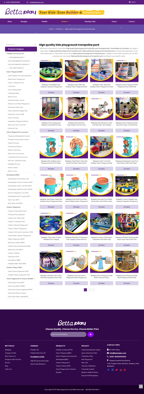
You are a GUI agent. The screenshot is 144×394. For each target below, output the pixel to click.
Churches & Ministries (89, 366)
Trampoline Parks (87, 356)
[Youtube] (107, 2)
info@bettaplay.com (118, 353)
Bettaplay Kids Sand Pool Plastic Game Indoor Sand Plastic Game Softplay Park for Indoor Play (101, 200)
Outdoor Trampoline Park (16, 221)
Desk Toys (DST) (14, 200)
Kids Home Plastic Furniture (17, 293)
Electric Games (13, 167)
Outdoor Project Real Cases (17, 211)
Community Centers (88, 369)
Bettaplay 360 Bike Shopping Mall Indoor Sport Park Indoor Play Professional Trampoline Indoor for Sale (126, 238)
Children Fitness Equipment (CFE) (19, 275)
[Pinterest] (115, 2)
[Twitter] (102, 2)
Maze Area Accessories (16, 153)
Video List (8, 369)
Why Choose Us (10, 356)
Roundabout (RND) (14, 260)
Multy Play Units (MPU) (15, 249)
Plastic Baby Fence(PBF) (16, 282)
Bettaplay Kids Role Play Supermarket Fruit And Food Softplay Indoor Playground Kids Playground (76, 124)
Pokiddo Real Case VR (38, 353)
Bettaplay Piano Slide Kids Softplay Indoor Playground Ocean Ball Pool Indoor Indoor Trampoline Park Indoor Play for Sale (101, 86)
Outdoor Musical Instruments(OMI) (19, 246)
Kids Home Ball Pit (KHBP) (16, 286)
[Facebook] (94, 2)
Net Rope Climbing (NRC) (16, 242)
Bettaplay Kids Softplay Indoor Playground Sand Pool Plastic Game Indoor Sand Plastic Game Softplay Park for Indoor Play (51, 162)
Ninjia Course (12, 97)
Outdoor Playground (13, 207)
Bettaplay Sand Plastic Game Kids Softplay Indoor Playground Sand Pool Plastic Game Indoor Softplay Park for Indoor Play (51, 200)
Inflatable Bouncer (14, 164)
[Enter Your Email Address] (68, 334)
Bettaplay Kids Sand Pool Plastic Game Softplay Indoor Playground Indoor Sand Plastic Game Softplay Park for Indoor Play (76, 200)
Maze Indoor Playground (16, 79)
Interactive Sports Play (15, 107)
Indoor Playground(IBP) (15, 72)
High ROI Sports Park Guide (39, 361)
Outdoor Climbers (14, 253)
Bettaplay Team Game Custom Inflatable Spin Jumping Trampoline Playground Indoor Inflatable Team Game (51, 238)
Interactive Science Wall (16, 114)
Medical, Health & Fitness (90, 372)
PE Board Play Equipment (16, 214)
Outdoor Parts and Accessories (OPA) (20, 232)
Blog (6, 366)
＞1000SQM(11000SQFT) (16, 57)
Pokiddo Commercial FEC (15, 53)
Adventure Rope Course (16, 100)
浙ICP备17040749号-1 (93, 389)
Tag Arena (11, 86)
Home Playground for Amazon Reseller (20, 279)
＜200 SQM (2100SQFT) (16, 68)
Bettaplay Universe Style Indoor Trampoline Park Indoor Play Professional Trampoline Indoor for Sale (101, 238)
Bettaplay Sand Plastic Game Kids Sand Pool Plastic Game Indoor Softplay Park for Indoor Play (76, 162)
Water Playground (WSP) (16, 239)
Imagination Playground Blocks (18, 121)
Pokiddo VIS (34, 350)
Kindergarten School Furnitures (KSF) (20, 182)
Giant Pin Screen (13, 143)
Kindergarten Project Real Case (18, 179)
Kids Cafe (85, 362)
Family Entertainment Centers (91, 350)
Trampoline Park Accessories (18, 157)
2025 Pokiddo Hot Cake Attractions (19, 76)
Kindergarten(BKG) (13, 175)
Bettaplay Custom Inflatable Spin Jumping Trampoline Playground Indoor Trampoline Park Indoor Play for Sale (127, 200)
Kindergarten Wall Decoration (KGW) (20, 189)
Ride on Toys (12, 171)
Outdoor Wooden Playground (18, 225)
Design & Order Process (13, 359)
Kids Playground (87, 359)
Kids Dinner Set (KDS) (15, 203)
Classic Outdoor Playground (17, 228)
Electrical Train (13, 128)
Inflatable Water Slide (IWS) (17, 263)
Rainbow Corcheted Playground (18, 104)
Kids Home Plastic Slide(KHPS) (18, 296)
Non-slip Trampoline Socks (17, 160)
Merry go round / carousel (17, 125)
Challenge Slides (13, 93)
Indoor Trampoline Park (16, 83)
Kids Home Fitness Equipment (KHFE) (20, 289)
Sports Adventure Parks (89, 353)
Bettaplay (8, 350)
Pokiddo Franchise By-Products (18, 139)
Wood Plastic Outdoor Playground (19, 235)
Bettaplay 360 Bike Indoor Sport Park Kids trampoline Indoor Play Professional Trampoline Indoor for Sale (51, 277)
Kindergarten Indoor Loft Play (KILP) (20, 186)
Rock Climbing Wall (14, 90)
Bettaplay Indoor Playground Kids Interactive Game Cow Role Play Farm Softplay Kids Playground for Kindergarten (127, 124)
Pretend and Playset (15, 146)
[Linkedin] (98, 2)
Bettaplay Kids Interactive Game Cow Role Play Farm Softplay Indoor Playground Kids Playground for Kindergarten (101, 124)
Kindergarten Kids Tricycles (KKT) (19, 196)
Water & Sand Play (14, 150)
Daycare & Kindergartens (90, 375)
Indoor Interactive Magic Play (17, 111)
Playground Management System (19, 136)
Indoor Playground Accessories (17, 132)
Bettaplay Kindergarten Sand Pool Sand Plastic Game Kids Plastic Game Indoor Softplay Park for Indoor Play (127, 162)
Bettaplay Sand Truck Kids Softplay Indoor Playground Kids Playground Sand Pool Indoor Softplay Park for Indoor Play (101, 162)
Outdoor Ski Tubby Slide (16, 218)
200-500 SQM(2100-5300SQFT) (19, 64)
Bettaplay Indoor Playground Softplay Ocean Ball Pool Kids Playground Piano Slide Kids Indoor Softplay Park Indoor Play (51, 124)
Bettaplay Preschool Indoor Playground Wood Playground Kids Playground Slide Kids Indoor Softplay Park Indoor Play (76, 277)
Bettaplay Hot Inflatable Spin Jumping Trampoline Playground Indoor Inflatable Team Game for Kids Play (51, 86)
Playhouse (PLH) (13, 256)
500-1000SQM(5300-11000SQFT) (19, 61)
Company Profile (10, 353)
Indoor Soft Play (13, 118)
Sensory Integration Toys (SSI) (18, 193)
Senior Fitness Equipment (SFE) (18, 271)
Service (7, 362)
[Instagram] (111, 2)
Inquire (51, 92)
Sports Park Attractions (38, 364)
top (141, 386)
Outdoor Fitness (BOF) (14, 267)
